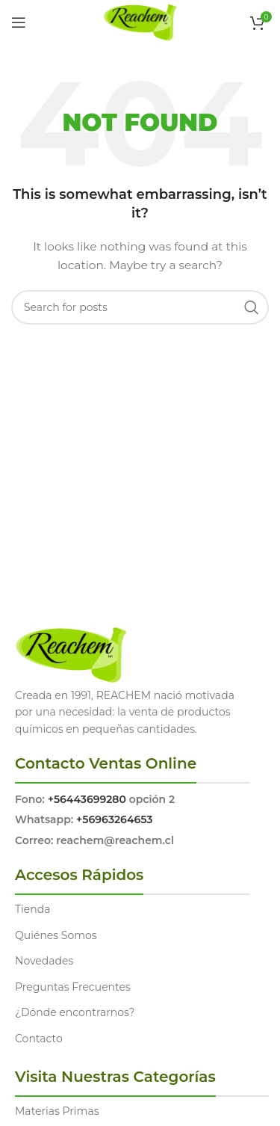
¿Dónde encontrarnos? (75, 1012)
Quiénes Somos (56, 935)
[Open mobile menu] (19, 22)
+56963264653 (114, 819)
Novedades (44, 960)
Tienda (32, 909)
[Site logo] (140, 21)
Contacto (39, 1038)
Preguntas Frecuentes (73, 987)
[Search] (140, 307)
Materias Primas (57, 1111)
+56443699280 (87, 799)
